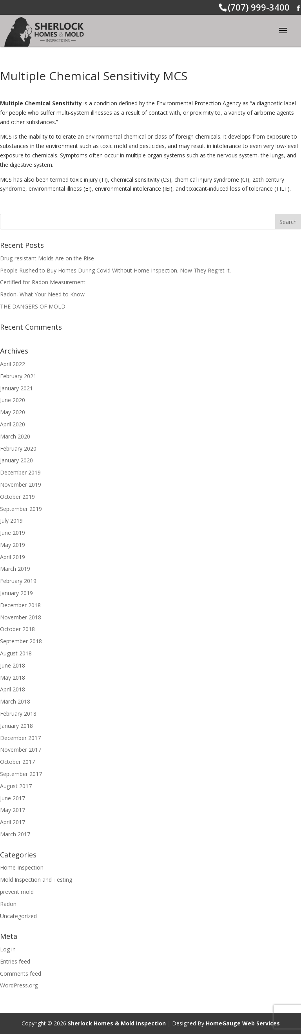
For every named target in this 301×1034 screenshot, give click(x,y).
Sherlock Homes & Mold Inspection (117, 1023)
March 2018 (15, 701)
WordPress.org (19, 985)
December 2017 (20, 738)
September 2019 (21, 508)
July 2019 (11, 520)
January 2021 (16, 388)
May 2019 (12, 545)
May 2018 (12, 677)
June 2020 (12, 400)
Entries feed (15, 961)
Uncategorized (18, 916)
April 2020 (12, 424)
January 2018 (16, 725)
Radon (8, 904)
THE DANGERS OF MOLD (32, 306)
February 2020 (18, 448)
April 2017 (12, 822)
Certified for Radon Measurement (42, 282)
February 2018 (18, 713)
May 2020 (12, 412)
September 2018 (21, 641)
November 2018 (20, 617)
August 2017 (16, 786)
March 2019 (15, 568)
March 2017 (15, 834)
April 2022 (12, 364)
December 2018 (20, 605)
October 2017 (17, 761)
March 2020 (15, 436)
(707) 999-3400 (259, 7)
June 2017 (12, 798)
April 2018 (12, 689)
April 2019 (12, 557)
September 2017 (21, 774)
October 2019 (17, 496)
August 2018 (16, 653)
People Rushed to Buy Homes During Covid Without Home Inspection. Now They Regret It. (115, 270)
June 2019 (12, 532)
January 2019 (16, 593)
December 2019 (20, 472)
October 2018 (17, 629)
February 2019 (18, 581)
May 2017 (12, 810)
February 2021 (18, 376)
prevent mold (17, 891)
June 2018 (12, 665)
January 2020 (16, 460)
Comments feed (20, 973)
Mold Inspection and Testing (36, 879)
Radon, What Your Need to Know (42, 294)
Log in (8, 949)
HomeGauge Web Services (243, 1023)
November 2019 (20, 484)
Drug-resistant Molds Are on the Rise (47, 258)
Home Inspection (22, 867)
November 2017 (20, 749)
